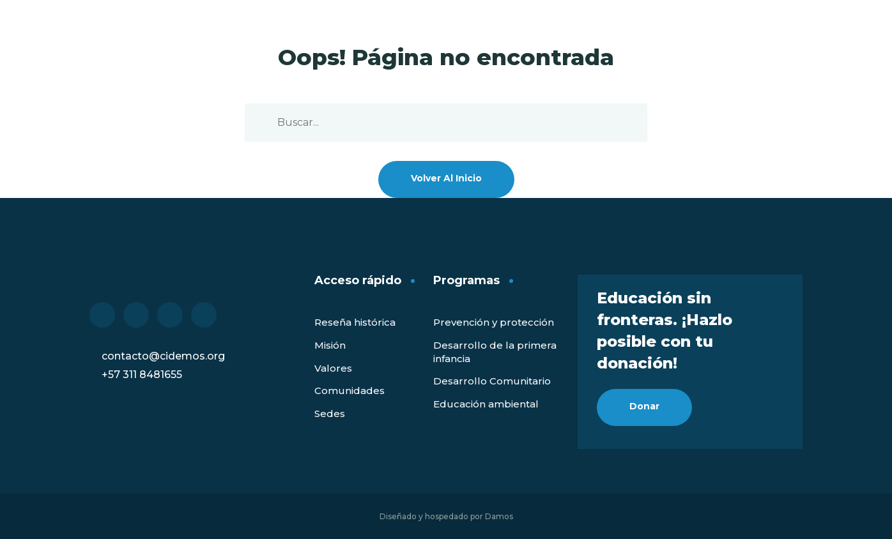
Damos (499, 516)
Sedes (329, 413)
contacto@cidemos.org (163, 356)
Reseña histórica (355, 322)
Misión (330, 345)
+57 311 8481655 (142, 374)
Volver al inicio (446, 178)
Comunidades (349, 390)
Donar (644, 406)
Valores (333, 368)
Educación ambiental (486, 404)
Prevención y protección (493, 322)
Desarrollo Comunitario (492, 381)
